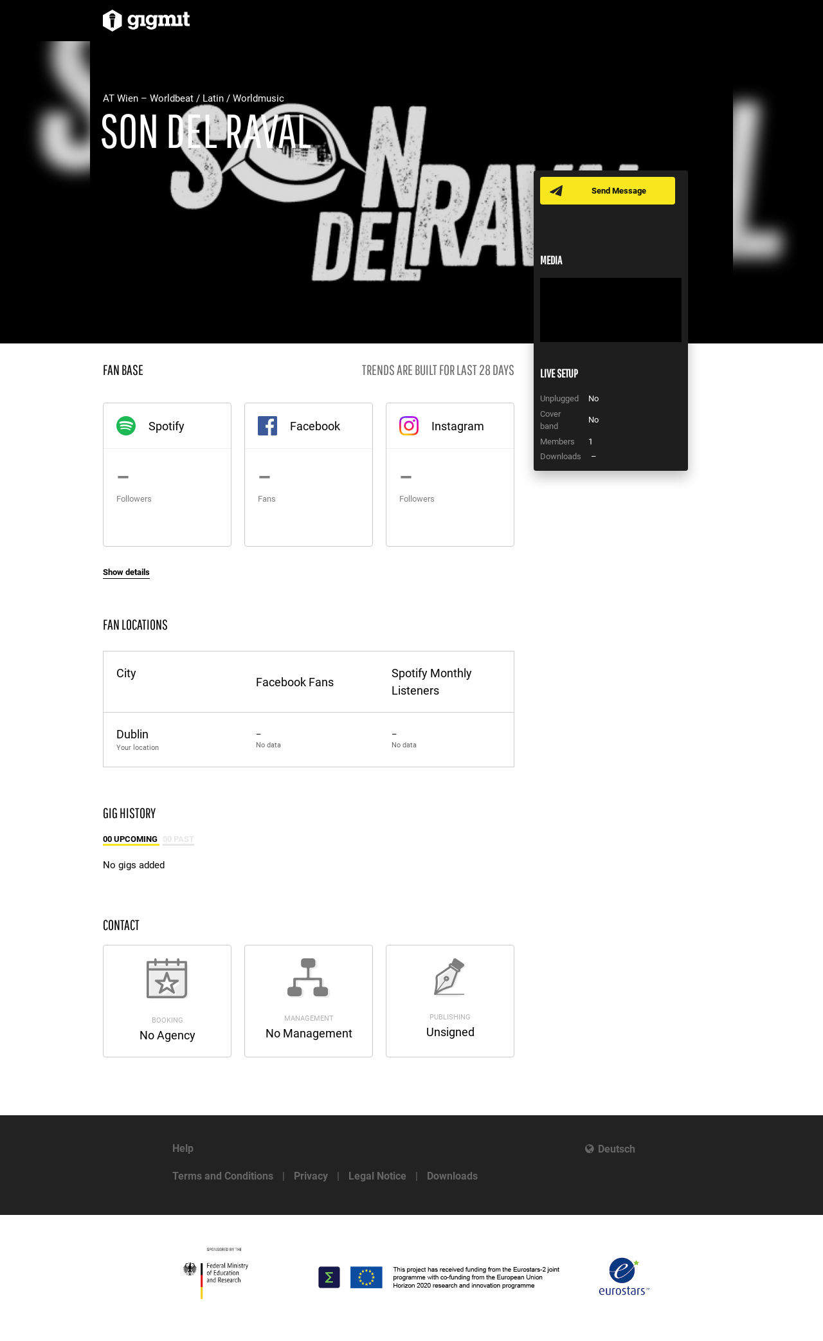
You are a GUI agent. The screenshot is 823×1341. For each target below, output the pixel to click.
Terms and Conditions (222, 1176)
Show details (126, 572)
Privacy (311, 1176)
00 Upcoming (131, 839)
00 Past (178, 839)
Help (183, 1148)
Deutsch (616, 1149)
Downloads (452, 1176)
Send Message (619, 191)
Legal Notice (377, 1176)
